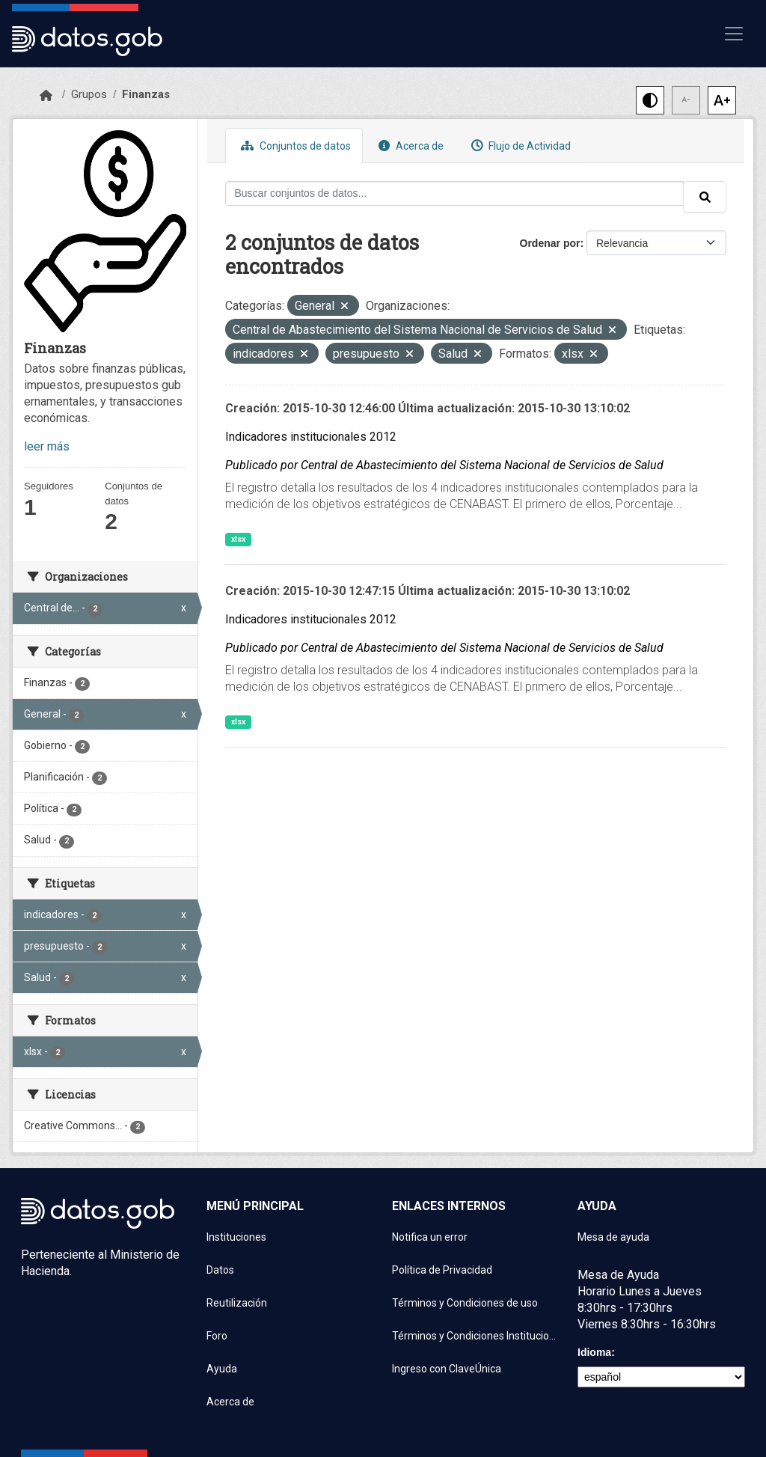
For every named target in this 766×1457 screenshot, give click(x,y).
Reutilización (236, 1303)
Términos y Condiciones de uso (465, 1303)
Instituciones (236, 1237)
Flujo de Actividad (519, 145)
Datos (220, 1270)
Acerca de (409, 145)
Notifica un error (430, 1237)
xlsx (238, 539)
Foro (216, 1336)
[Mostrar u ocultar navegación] (734, 33)
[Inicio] (46, 96)
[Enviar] (704, 197)
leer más (47, 446)
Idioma (594, 1352)
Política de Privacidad (442, 1270)
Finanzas (146, 94)
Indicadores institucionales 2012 (310, 437)
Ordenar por (550, 243)
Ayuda (221, 1369)
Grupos (89, 94)
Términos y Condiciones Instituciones (476, 1336)
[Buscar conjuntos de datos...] (454, 193)
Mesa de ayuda (613, 1237)
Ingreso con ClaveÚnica (446, 1369)
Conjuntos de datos (294, 145)
